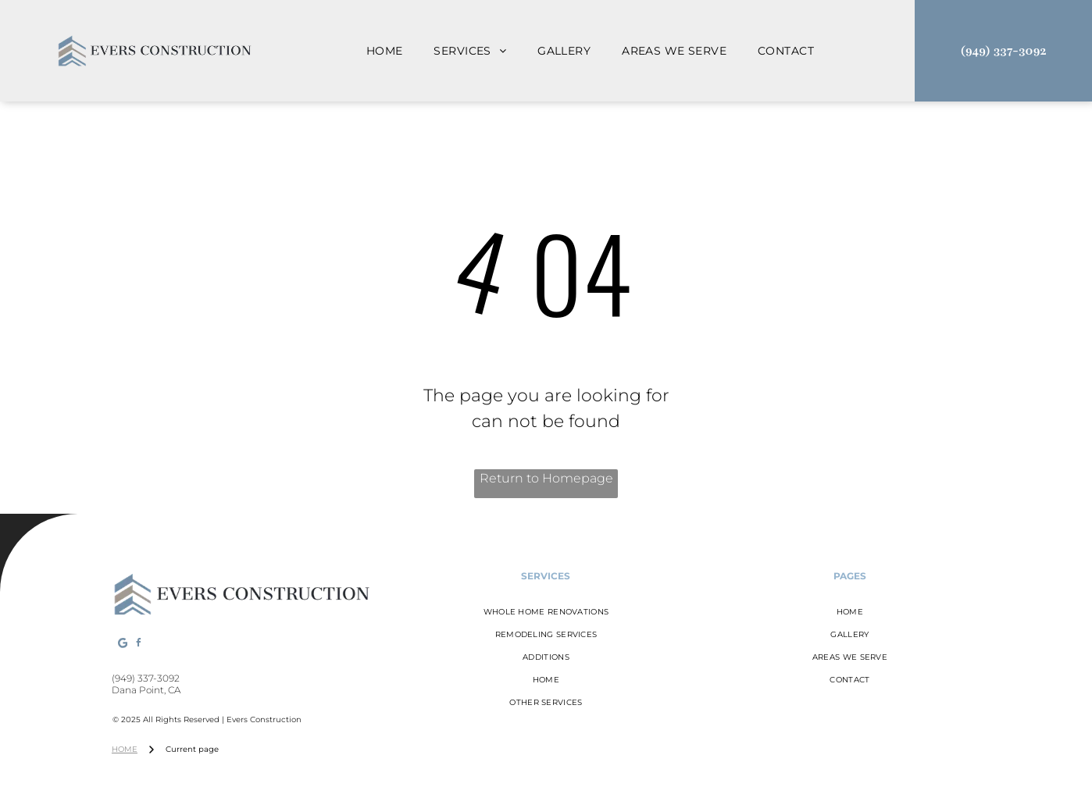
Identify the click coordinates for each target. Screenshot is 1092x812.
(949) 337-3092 (146, 678)
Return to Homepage (546, 478)
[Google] (122, 645)
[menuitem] (385, 51)
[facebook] (139, 645)
